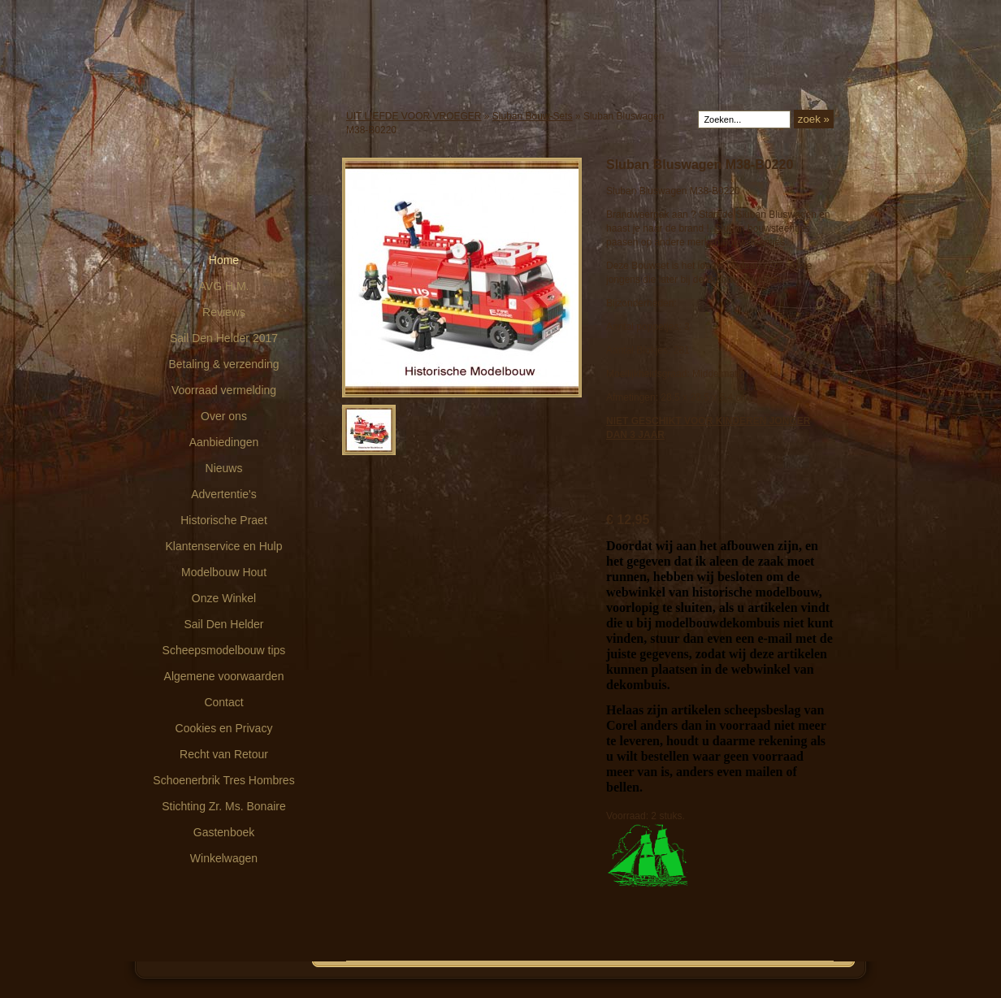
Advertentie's (224, 494)
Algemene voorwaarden (224, 676)
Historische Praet (223, 520)
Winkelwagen (224, 858)
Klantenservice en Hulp (224, 546)
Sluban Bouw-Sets (532, 116)
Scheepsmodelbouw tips (224, 650)
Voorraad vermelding (223, 390)
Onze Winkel (224, 598)
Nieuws (224, 468)
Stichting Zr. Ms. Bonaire (224, 806)
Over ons (224, 416)
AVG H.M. (224, 286)
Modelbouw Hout (223, 572)
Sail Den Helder (223, 624)
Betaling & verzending (223, 364)
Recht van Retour (224, 754)
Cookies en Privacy (224, 728)
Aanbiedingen (224, 442)
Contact (223, 702)
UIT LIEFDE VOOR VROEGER (413, 116)
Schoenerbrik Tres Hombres (223, 780)
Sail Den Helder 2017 (224, 338)
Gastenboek (224, 832)
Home (224, 260)
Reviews (223, 312)
